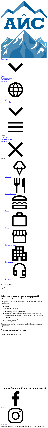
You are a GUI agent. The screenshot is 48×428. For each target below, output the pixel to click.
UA (6, 100)
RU (10, 102)
